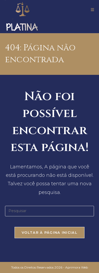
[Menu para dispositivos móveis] (92, 9)
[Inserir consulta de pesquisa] (49, 211)
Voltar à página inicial (49, 232)
